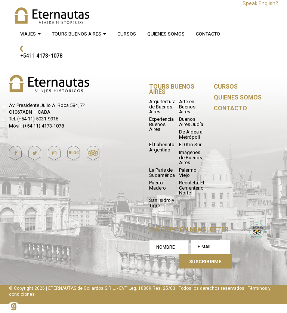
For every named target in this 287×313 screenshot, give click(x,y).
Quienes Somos (166, 34)
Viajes (30, 34)
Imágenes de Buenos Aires (190, 157)
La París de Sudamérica (162, 172)
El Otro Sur (190, 144)
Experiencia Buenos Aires (161, 124)
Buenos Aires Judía (191, 121)
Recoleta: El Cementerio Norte (191, 188)
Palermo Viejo (188, 172)
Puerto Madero (157, 185)
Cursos (126, 34)
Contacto (208, 34)
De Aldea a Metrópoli (191, 134)
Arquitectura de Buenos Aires (162, 106)
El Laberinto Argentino (162, 147)
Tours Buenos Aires (79, 34)
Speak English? (260, 3)
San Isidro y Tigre (161, 202)
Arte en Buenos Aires (187, 106)
